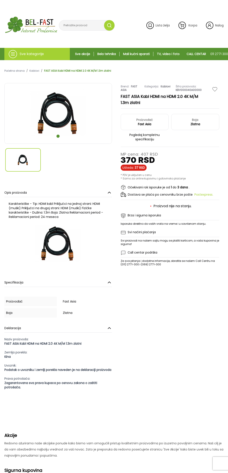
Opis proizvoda (58, 192)
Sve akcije (82, 54)
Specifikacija (58, 282)
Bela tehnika (106, 54)
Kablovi (34, 71)
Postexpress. (203, 194)
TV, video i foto (168, 54)
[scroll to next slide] (58, 136)
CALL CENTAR (207, 54)
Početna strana (14, 71)
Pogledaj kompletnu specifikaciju (144, 137)
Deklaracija (58, 328)
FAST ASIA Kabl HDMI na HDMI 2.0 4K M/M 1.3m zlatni (77, 71)
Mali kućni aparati (136, 54)
